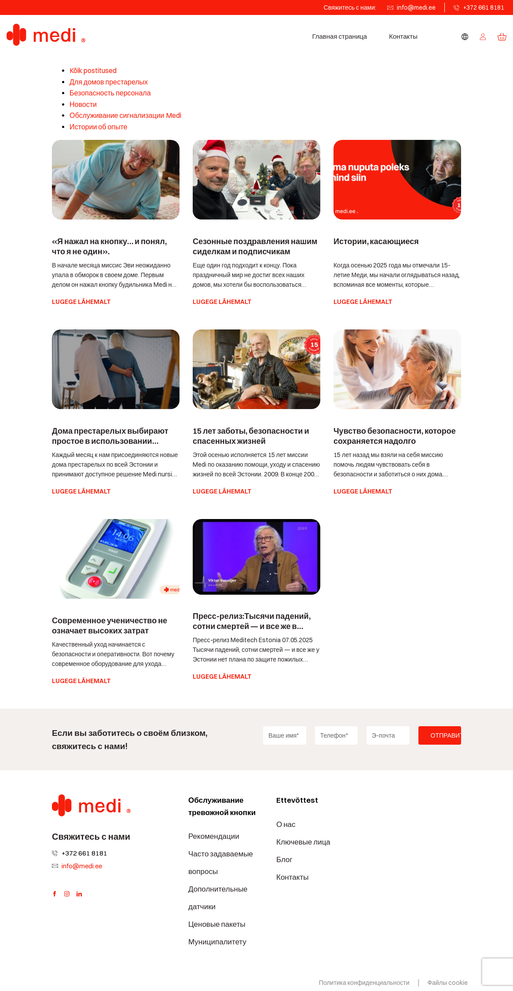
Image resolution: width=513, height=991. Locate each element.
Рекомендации (213, 836)
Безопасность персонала (110, 93)
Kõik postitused (93, 70)
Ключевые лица (303, 841)
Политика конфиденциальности (364, 982)
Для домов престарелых (109, 82)
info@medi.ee (416, 7)
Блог (284, 859)
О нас (286, 824)
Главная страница (339, 36)
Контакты (403, 36)
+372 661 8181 (483, 7)
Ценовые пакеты (217, 924)
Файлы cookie (448, 982)
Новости (83, 104)
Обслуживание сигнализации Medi (125, 115)
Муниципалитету (217, 941)
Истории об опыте (99, 127)
